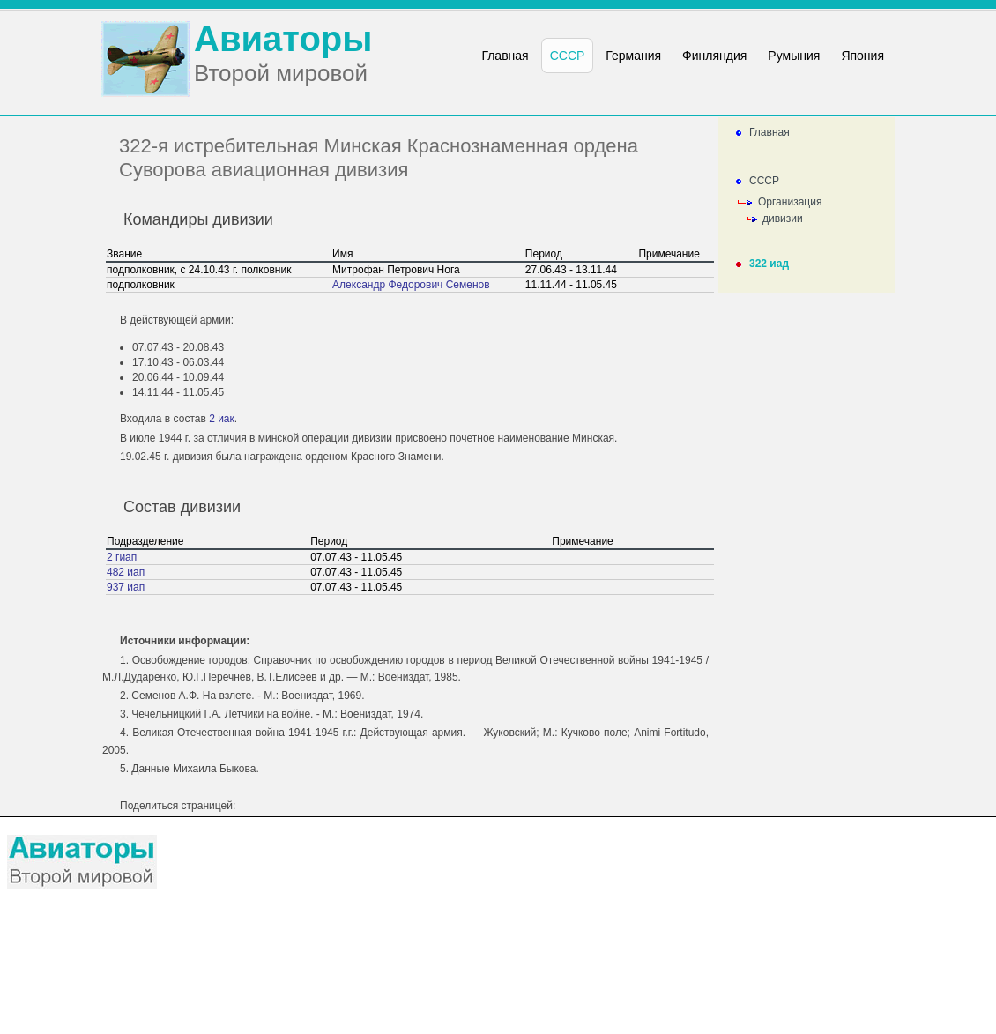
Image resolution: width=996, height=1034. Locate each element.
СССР (764, 181)
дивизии (782, 218)
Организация (789, 202)
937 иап (126, 587)
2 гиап (122, 557)
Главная (769, 132)
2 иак (221, 419)
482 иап (126, 572)
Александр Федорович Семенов (411, 285)
